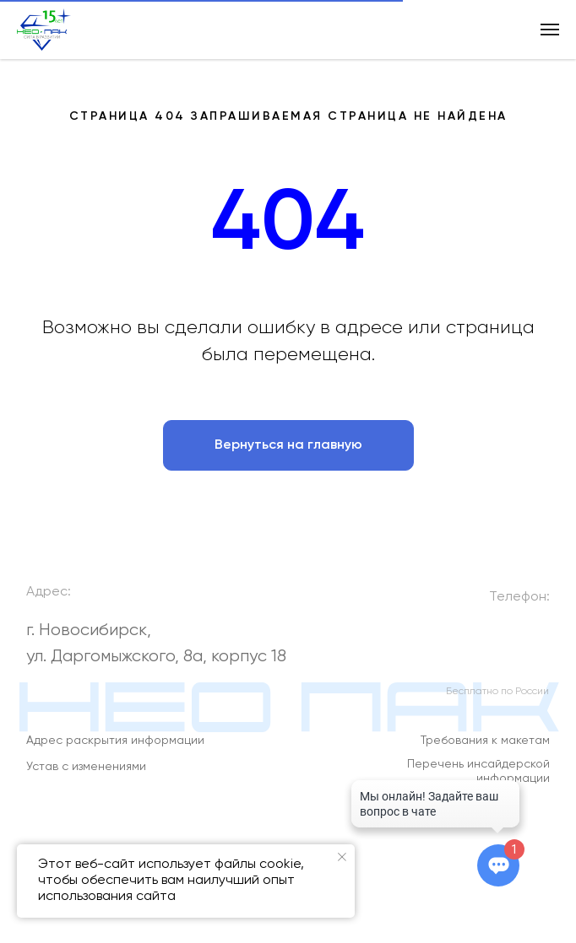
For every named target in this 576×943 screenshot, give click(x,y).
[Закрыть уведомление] (342, 857)
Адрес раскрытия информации (115, 748)
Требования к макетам (485, 748)
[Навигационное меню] (550, 29)
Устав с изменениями (86, 773)
